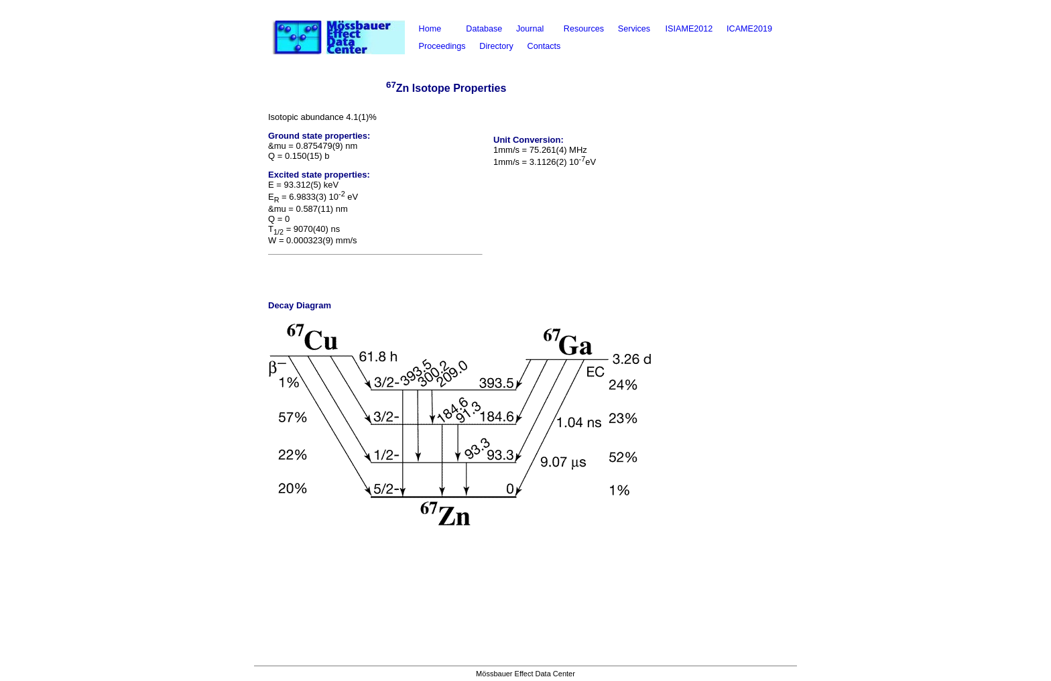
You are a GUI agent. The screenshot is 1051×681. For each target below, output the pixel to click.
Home (430, 29)
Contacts (544, 46)
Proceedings (442, 46)
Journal (530, 29)
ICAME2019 (749, 29)
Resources (584, 29)
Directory (496, 46)
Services (634, 29)
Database (484, 29)
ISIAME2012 (689, 29)
